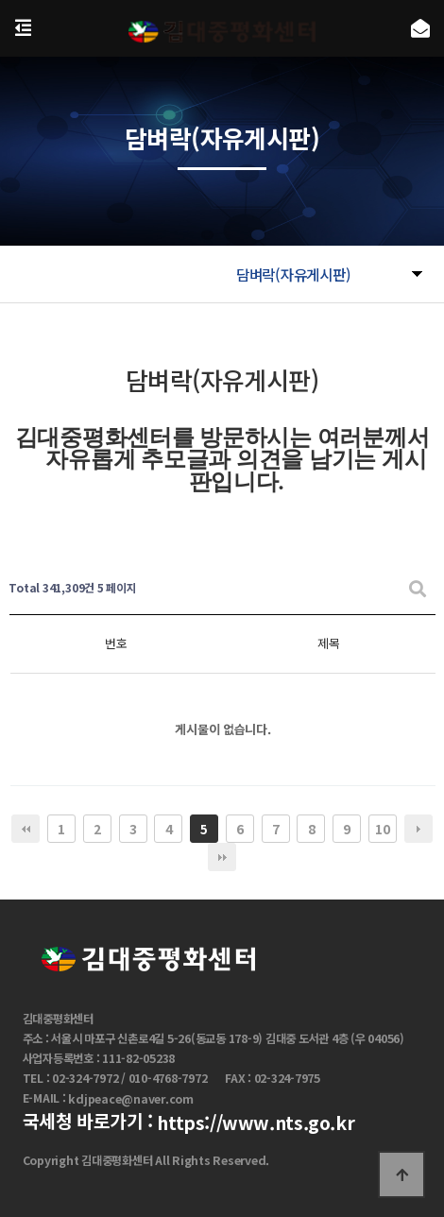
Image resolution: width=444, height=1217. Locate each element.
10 (382, 828)
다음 (418, 828)
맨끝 (222, 857)
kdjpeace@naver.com (131, 1098)
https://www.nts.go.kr (255, 1123)
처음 (25, 828)
